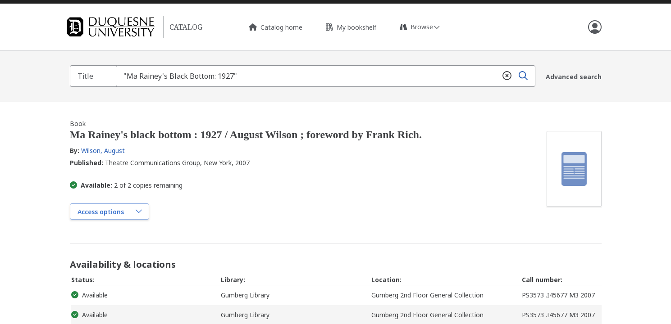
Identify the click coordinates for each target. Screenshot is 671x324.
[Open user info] (595, 27)
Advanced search (574, 76)
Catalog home (275, 27)
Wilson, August (103, 150)
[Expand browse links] (419, 27)
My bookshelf (351, 27)
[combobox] (327, 76)
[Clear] (506, 76)
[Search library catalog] (327, 76)
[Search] (523, 76)
